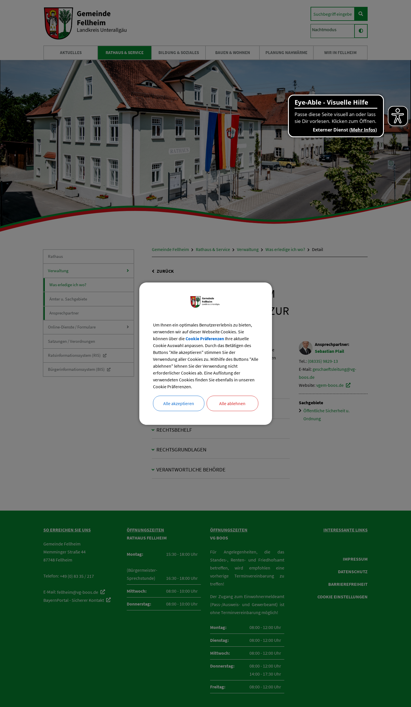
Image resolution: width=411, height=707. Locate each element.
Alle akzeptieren (178, 403)
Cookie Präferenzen (205, 338)
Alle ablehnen (232, 403)
